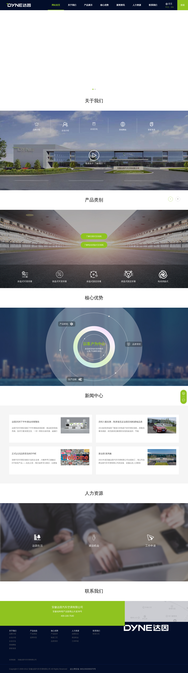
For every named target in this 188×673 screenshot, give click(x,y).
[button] (92, 89)
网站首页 (56, 5)
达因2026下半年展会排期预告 (25, 422)
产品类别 (33, 634)
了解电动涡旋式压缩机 (94, 245)
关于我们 (72, 5)
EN (172, 7)
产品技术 (54, 634)
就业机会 (75, 637)
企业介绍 (12, 637)
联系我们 (153, 5)
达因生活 (75, 634)
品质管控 (54, 641)
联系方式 (96, 634)
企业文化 (12, 641)
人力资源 (137, 5)
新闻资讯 (120, 5)
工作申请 (75, 641)
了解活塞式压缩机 (94, 236)
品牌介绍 (12, 634)
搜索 (183, 5)
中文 (167, 7)
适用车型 (33, 637)
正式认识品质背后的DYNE (24, 453)
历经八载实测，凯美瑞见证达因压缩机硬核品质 (120, 422)
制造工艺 (54, 637)
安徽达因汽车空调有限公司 (27, 660)
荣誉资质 (12, 648)
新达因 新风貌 (105, 453)
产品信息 (33, 631)
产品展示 (88, 5)
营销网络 (12, 645)
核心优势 (104, 5)
